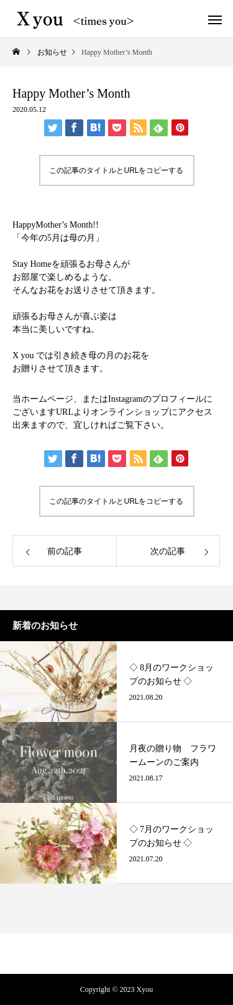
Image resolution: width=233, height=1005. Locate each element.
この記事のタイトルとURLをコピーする (116, 170)
